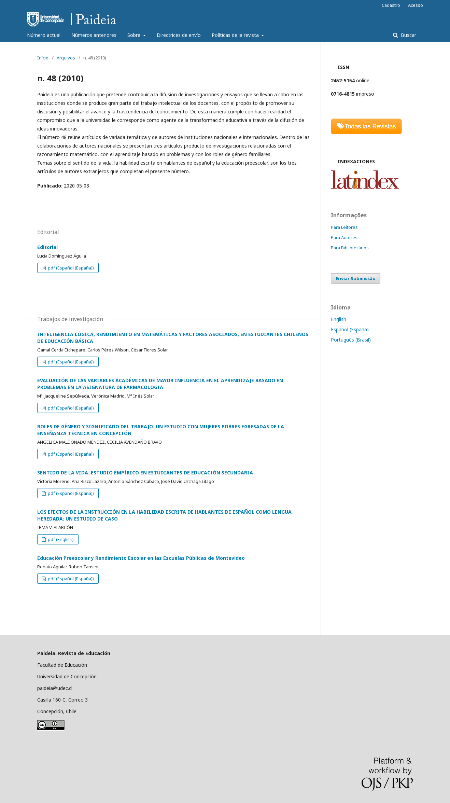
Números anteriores (93, 35)
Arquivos (66, 58)
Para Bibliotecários (350, 248)
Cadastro (391, 5)
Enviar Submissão (356, 278)
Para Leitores (344, 227)
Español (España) (350, 329)
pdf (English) (60, 539)
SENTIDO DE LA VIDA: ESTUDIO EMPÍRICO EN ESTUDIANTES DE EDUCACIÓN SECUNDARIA (145, 472)
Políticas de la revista (236, 35)
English (338, 319)
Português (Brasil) (351, 339)
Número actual (43, 35)
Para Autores (344, 237)
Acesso (415, 5)
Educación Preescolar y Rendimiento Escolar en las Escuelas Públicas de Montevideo (141, 558)
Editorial (47, 247)
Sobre (134, 35)
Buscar (407, 35)
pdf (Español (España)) (70, 268)
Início (42, 58)
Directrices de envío (179, 35)
